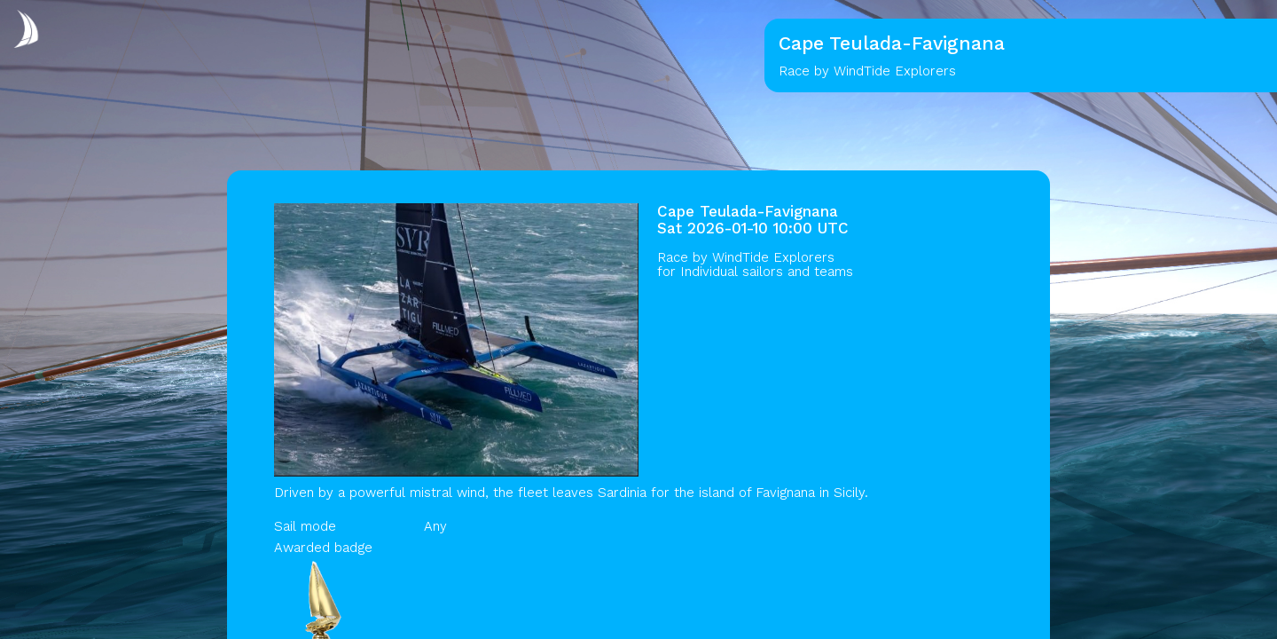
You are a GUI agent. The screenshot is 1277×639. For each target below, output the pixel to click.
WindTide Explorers (773, 257)
